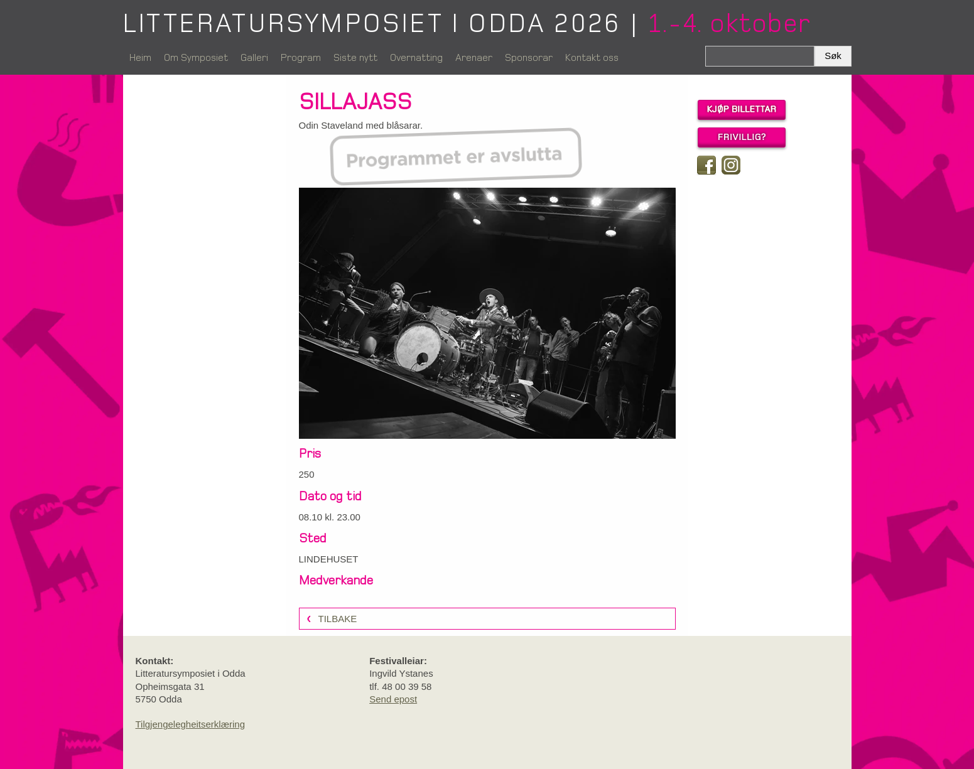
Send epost (393, 699)
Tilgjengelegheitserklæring (191, 724)
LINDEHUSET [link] (329, 559)
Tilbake (337, 618)
